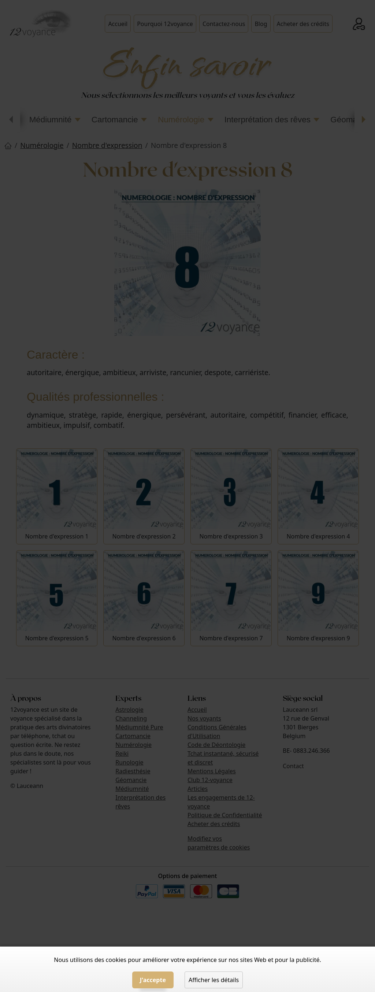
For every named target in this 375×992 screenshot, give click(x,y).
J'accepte (153, 980)
